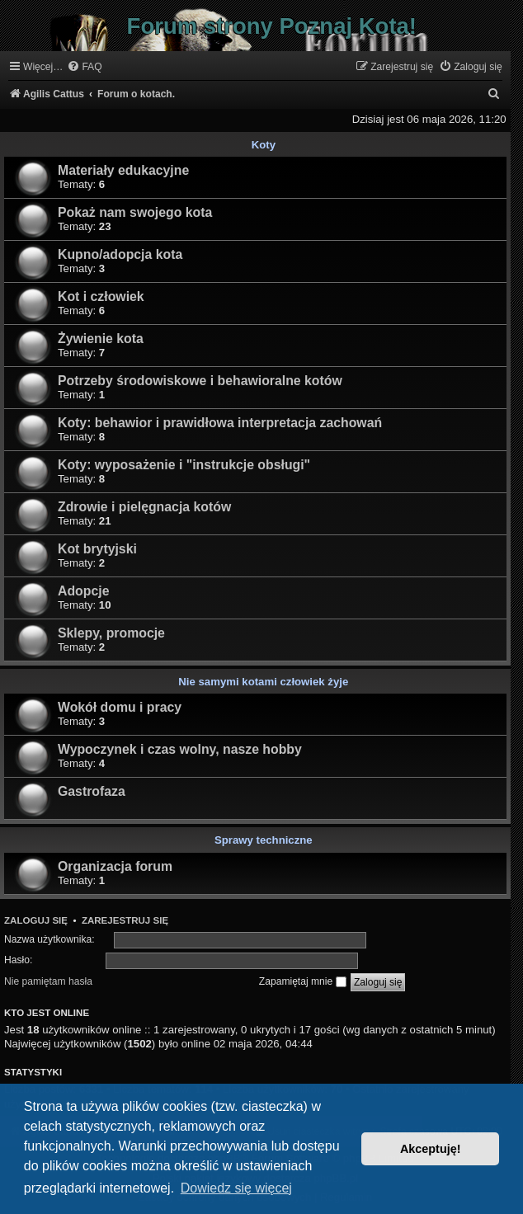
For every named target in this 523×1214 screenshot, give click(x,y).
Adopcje (83, 591)
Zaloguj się (36, 920)
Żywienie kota (101, 339)
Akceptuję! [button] (430, 1148)
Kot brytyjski (97, 549)
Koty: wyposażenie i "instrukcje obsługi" (184, 465)
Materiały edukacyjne (123, 170)
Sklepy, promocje (111, 633)
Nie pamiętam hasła (48, 981)
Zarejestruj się (125, 920)
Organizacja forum (115, 866)
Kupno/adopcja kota (120, 254)
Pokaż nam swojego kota (135, 212)
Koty (264, 145)
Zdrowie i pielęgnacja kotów (144, 507)
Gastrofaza (91, 791)
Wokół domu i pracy (119, 707)
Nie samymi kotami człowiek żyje (263, 681)
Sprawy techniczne (263, 840)
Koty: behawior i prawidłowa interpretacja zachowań (220, 423)
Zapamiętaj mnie (302, 981)
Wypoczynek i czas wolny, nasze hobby (180, 749)
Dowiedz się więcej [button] (236, 1188)
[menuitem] (84, 67)
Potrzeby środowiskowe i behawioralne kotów (200, 381)
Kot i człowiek (101, 296)
